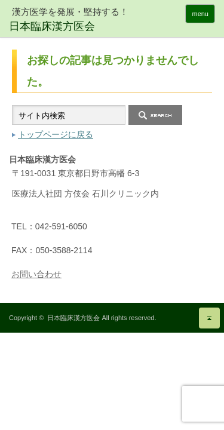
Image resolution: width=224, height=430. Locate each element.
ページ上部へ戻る (209, 318)
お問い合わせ (36, 274)
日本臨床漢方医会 (73, 317)
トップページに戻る (55, 134)
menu (200, 13)
